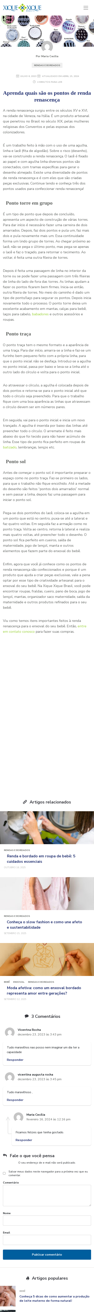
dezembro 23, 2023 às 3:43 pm (39, 988)
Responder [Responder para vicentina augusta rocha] (15, 1053)
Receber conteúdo (47, 722)
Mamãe (23, 1268)
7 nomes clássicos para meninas (43, 1298)
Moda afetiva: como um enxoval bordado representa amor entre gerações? (44, 944)
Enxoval (19, 935)
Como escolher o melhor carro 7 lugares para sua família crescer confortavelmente (53, 1276)
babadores (40, 314)
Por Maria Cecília (47, 56)
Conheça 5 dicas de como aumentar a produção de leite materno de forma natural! (54, 1252)
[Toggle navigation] (86, 7)
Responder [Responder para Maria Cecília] (24, 1093)
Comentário (11, 1136)
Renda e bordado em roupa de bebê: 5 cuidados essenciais (41, 812)
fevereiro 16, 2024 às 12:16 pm (48, 1073)
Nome (7, 1167)
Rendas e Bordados (47, 65)
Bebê (7, 935)
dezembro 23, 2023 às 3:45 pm (39, 1033)
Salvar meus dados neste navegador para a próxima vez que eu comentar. (48, 1127)
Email (6, 1186)
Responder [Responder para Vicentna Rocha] (15, 1013)
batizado (10, 447)
